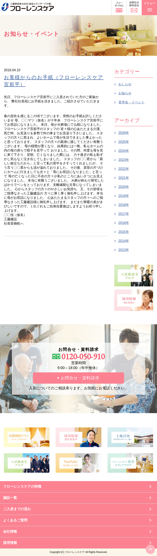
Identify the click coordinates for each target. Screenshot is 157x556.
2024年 (123, 151)
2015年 (123, 232)
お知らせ (124, 93)
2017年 (123, 214)
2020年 (123, 187)
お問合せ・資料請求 (78, 378)
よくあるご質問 (15, 520)
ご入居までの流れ (17, 509)
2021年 (123, 178)
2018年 (123, 205)
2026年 (123, 132)
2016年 (123, 223)
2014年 (123, 241)
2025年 (123, 142)
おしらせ (124, 84)
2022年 (123, 169)
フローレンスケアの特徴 (22, 486)
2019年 (123, 196)
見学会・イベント (131, 102)
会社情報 (10, 531)
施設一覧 (10, 498)
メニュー (149, 5)
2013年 (123, 250)
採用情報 (10, 543)
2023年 (123, 160)
